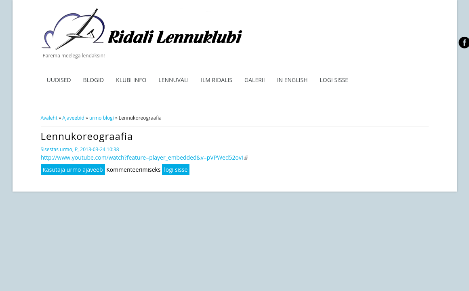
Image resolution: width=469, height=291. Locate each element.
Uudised (59, 80)
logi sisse (175, 169)
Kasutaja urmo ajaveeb (73, 169)
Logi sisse (334, 80)
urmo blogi (101, 117)
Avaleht (49, 117)
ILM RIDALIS (216, 80)
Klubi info (131, 80)
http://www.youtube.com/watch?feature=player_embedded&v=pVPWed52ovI (144, 157)
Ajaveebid (73, 117)
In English (292, 80)
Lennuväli (173, 80)
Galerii (254, 80)
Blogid (93, 80)
